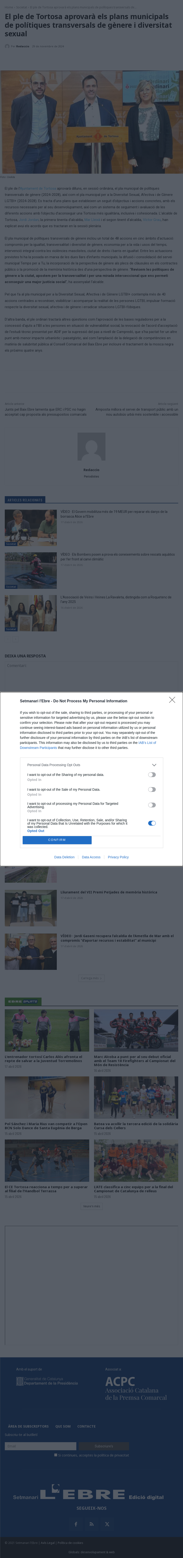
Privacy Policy (118, 857)
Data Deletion (64, 857)
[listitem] (91, 765)
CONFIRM (57, 840)
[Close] (173, 701)
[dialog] (91, 779)
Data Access (91, 857)
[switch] (152, 774)
